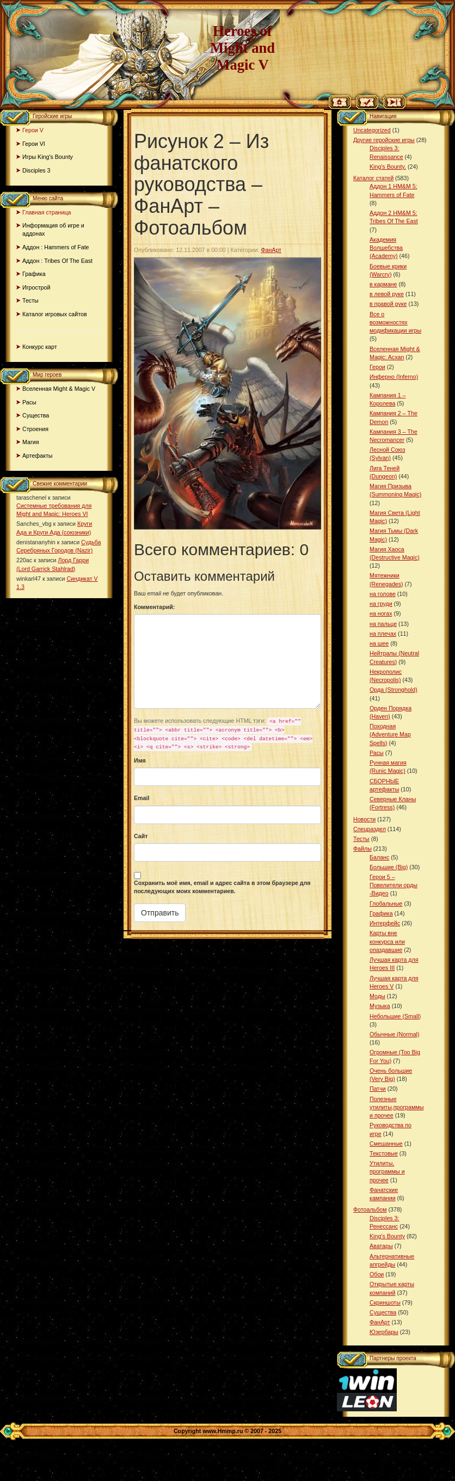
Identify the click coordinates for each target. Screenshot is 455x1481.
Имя (140, 760)
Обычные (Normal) (394, 1034)
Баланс (379, 857)
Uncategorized (372, 130)
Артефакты (37, 455)
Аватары (381, 1246)
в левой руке (387, 294)
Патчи (378, 1088)
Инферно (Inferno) (394, 376)
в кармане (383, 284)
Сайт (141, 836)
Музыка (380, 1006)
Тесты (30, 300)
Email (141, 798)
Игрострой (36, 287)
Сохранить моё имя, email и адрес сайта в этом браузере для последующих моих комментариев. (222, 887)
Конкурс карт (39, 346)
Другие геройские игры (384, 140)
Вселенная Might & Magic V (58, 388)
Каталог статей (373, 178)
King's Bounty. (388, 166)
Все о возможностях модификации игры (395, 322)
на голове (383, 594)
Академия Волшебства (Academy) (386, 247)
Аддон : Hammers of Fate (55, 247)
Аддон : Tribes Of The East (57, 260)
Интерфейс (385, 923)
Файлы (362, 848)
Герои (377, 367)
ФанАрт (271, 250)
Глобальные (386, 903)
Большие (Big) (389, 867)
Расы (29, 402)
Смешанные (386, 1143)
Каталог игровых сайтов (54, 314)
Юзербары (384, 1332)
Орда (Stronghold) (393, 689)
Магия (30, 442)
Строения (35, 429)
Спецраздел (369, 829)
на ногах (381, 613)
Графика (34, 274)
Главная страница (46, 212)
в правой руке (388, 303)
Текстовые (384, 1153)
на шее (379, 643)
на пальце (383, 623)
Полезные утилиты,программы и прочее (397, 1107)
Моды (377, 996)
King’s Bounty (387, 1236)
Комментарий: (154, 607)
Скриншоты (385, 1302)
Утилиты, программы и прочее (387, 1171)
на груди (381, 603)
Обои (377, 1274)
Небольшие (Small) (395, 1016)
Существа (35, 415)
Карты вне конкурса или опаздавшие (387, 941)
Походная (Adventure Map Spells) (390, 734)
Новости (364, 819)
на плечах (383, 633)
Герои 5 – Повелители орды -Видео (393, 885)
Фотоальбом (370, 1209)
